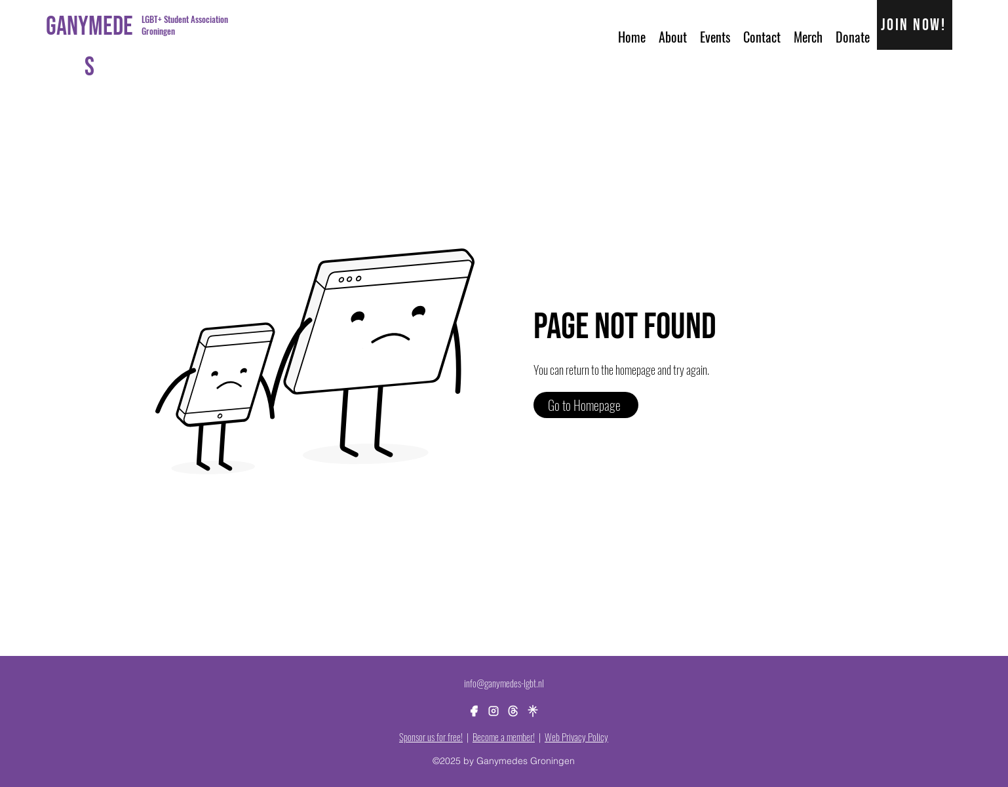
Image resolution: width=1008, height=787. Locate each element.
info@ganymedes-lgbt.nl (504, 683)
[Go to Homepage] (585, 405)
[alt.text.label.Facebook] (473, 711)
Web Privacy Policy (576, 736)
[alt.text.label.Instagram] (493, 711)
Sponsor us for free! (431, 736)
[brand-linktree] (532, 711)
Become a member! (504, 736)
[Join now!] (915, 25)
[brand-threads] (513, 711)
